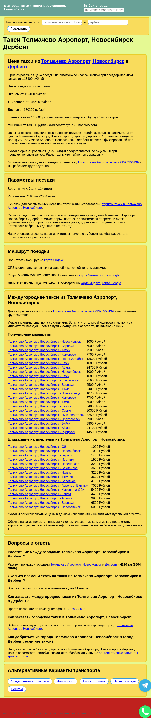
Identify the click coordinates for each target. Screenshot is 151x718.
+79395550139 (76, 609)
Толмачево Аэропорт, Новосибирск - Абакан (40, 367)
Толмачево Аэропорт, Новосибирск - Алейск (40, 498)
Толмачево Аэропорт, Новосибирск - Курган (39, 406)
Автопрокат (65, 681)
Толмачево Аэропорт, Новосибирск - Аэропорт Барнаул (48, 485)
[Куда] (108, 22)
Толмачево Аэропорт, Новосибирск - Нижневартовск (46, 415)
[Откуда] (62, 22)
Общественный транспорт (30, 681)
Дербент (17, 66)
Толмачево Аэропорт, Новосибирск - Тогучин (40, 476)
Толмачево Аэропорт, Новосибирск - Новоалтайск (44, 507)
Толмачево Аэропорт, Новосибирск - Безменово (42, 468)
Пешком (17, 689)
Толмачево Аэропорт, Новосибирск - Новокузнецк (44, 393)
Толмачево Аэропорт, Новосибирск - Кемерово (42, 354)
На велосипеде (125, 681)
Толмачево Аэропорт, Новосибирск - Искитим (41, 459)
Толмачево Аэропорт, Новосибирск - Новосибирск (44, 341)
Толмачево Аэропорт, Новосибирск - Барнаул (41, 346)
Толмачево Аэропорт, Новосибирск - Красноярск (43, 380)
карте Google (109, 275)
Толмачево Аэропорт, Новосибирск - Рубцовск (41, 432)
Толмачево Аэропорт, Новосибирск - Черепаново (43, 464)
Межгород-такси (16, 5)
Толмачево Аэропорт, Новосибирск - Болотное (42, 481)
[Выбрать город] (104, 10)
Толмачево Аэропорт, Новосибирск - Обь (37, 446)
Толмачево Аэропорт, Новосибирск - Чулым (39, 472)
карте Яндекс (54, 260)
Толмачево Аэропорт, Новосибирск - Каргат (39, 494)
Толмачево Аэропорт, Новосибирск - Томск (39, 350)
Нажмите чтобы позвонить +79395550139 (108, 162)
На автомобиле (94, 681)
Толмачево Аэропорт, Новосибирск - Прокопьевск (44, 419)
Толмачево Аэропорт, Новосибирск (82, 61)
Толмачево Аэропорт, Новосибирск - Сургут (39, 410)
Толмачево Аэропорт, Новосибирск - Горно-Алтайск (45, 358)
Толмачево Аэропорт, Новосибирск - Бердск (40, 455)
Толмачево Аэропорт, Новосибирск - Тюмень (40, 389)
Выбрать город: (96, 5)
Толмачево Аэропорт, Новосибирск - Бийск (39, 423)
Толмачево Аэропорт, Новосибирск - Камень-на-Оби (46, 489)
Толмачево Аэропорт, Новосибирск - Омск (38, 363)
